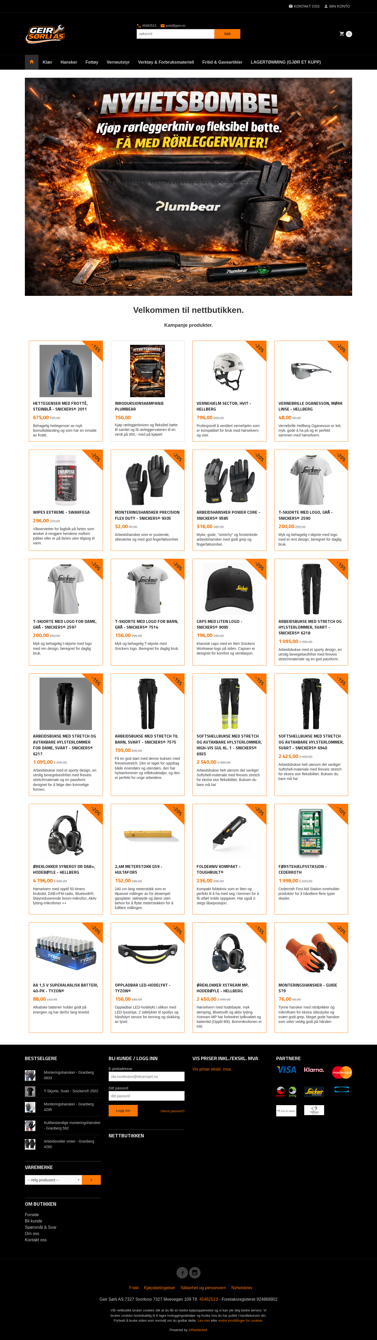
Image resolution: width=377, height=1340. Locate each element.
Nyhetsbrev (242, 1287)
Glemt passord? (172, 1111)
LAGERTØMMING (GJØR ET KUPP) (286, 62)
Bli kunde (33, 1221)
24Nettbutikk (197, 1330)
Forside (32, 1214)
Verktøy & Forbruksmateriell (166, 62)
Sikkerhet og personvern (203, 1287)
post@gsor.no (172, 25)
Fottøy (92, 62)
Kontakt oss (36, 1239)
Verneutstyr (118, 62)
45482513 (146, 25)
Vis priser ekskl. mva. (212, 1069)
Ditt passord (118, 1088)
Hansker (68, 62)
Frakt (133, 1287)
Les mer (204, 1320)
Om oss (32, 1233)
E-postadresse (120, 1068)
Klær (47, 62)
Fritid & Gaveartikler (222, 62)
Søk (227, 34)
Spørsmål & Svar (41, 1227)
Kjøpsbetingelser (159, 1287)
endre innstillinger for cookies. (240, 1320)
